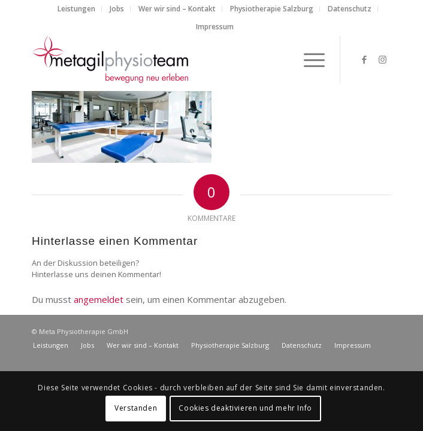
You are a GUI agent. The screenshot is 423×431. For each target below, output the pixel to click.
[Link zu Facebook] (364, 59)
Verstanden (135, 408)
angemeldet (98, 299)
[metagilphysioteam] (175, 59)
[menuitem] (77, 9)
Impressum (215, 27)
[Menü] (308, 59)
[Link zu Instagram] (382, 59)
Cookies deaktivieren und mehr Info (245, 408)
